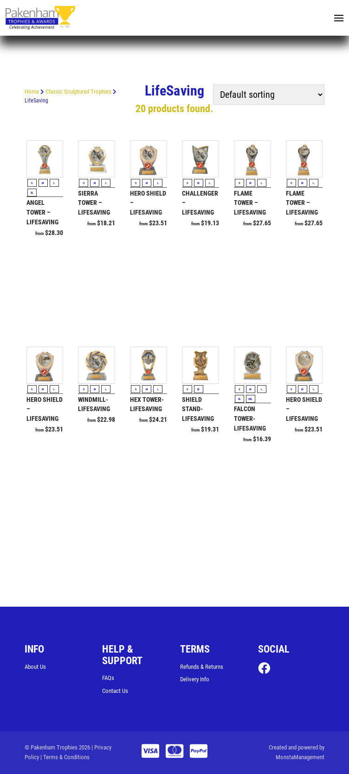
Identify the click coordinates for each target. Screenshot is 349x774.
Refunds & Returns (201, 666)
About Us (35, 666)
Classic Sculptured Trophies (78, 91)
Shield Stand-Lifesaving (198, 409)
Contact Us (115, 690)
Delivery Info (194, 679)
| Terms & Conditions (65, 757)
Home (32, 91)
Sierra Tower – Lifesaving (94, 203)
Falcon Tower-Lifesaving (250, 419)
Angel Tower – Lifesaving (42, 212)
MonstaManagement (300, 757)
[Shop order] (268, 94)
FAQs (108, 677)
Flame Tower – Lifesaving (250, 203)
